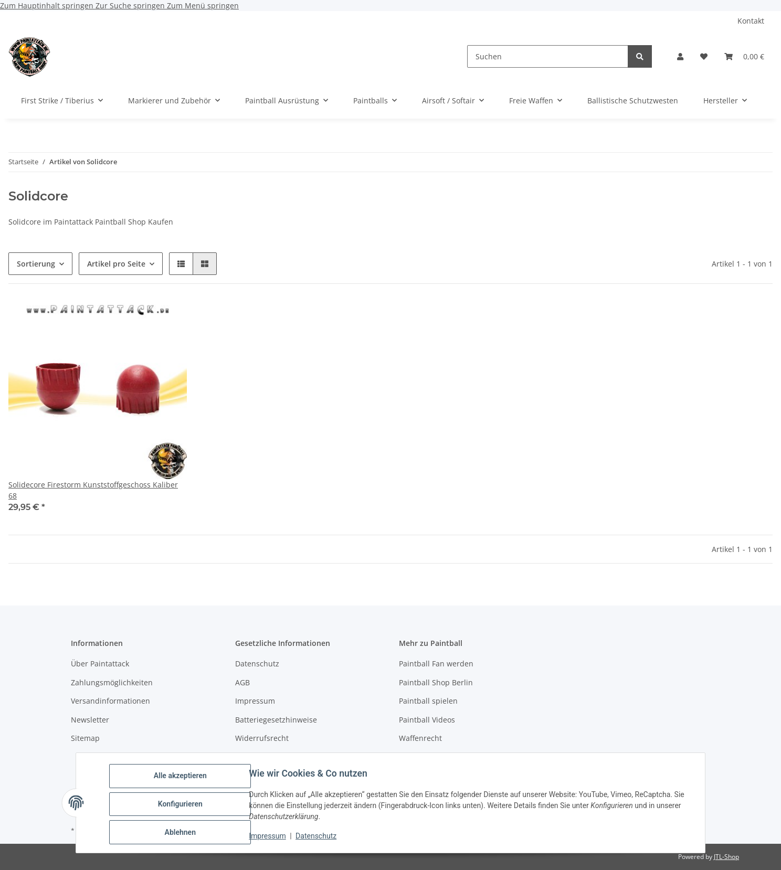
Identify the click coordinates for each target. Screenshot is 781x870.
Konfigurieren (182, 805)
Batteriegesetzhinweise (276, 720)
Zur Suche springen (131, 5)
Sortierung (36, 264)
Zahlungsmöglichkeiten (112, 682)
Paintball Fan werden (436, 664)
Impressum (269, 837)
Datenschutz (318, 837)
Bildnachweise (260, 756)
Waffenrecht (420, 738)
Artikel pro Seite (116, 264)
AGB (242, 682)
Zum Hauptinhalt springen (48, 5)
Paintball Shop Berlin (436, 682)
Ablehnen (182, 833)
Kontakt (750, 21)
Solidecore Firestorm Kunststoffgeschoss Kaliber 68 (93, 490)
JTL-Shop (726, 856)
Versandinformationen (110, 701)
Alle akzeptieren (182, 778)
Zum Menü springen (203, 5)
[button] (680, 56)
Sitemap (85, 738)
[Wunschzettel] (704, 56)
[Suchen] (547, 56)
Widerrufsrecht (262, 738)
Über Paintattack (100, 664)
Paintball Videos (427, 720)
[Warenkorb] (744, 56)
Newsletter (90, 720)
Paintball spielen (428, 701)
